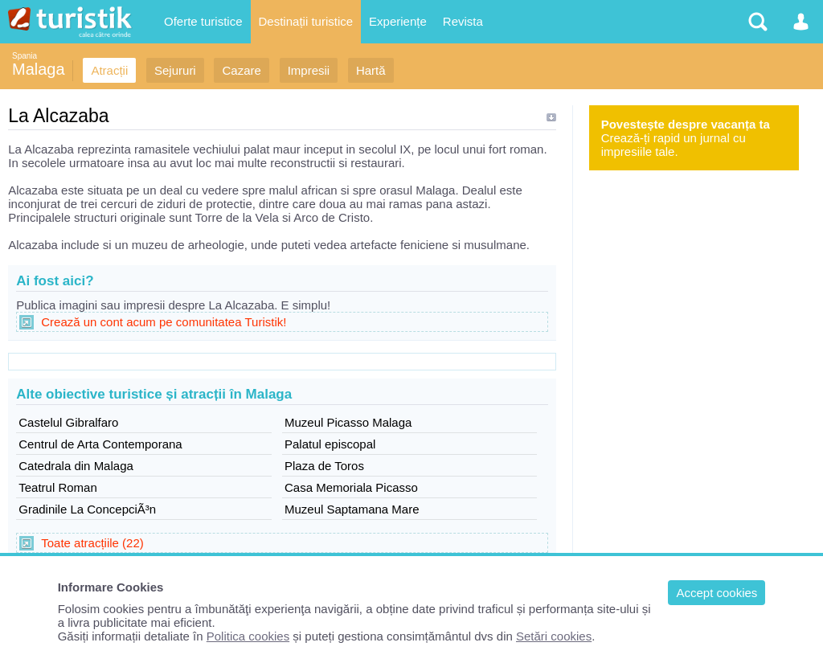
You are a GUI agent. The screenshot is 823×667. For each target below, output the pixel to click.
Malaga (38, 69)
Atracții (109, 70)
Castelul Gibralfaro (68, 422)
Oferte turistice (203, 21)
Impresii (309, 70)
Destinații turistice (306, 21)
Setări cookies (554, 636)
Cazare (241, 70)
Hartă (371, 70)
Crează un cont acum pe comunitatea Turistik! (163, 322)
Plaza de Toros (324, 466)
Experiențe (398, 21)
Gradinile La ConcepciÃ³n (87, 509)
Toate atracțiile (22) (92, 543)
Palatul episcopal (330, 444)
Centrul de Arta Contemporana (100, 444)
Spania (24, 55)
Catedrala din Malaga (75, 466)
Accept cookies (716, 592)
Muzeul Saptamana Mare (352, 509)
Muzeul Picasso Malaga (348, 422)
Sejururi (175, 70)
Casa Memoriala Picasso (351, 487)
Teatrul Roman (57, 487)
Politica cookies (248, 636)
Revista (463, 21)
